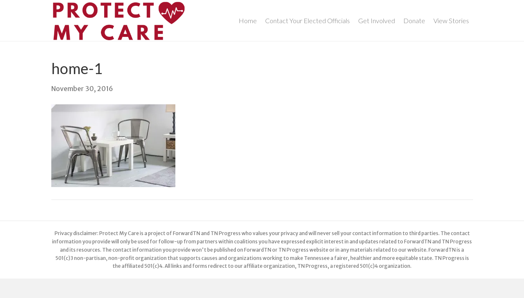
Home (248, 20)
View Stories (451, 20)
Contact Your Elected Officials (307, 20)
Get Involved (376, 20)
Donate (414, 20)
